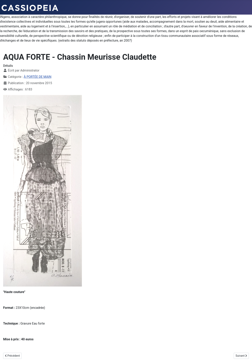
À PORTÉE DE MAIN (37, 77)
